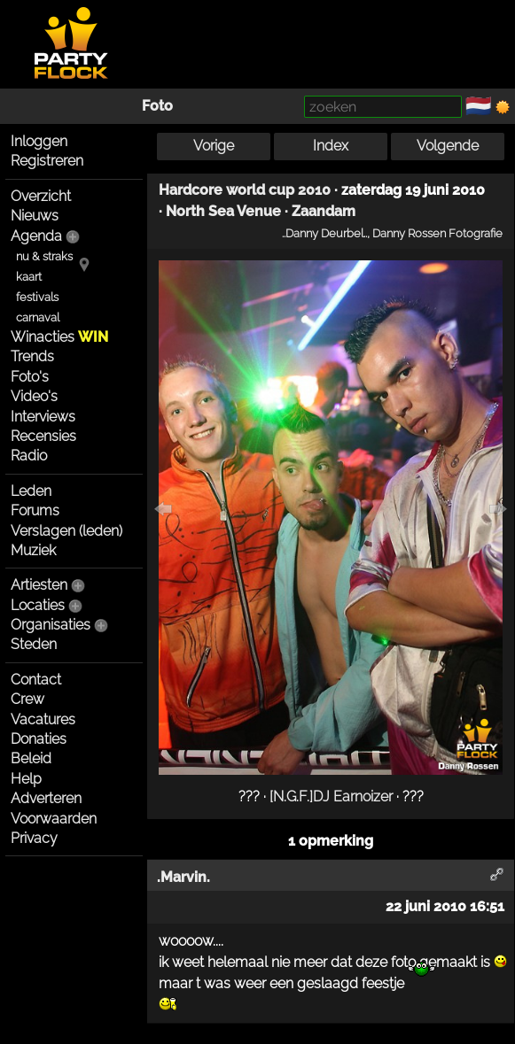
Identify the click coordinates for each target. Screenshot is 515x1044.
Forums (35, 510)
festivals (37, 297)
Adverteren (46, 798)
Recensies (43, 436)
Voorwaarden (54, 818)
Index (330, 145)
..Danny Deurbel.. (324, 233)
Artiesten (39, 584)
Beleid (31, 758)
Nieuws (35, 215)
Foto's (30, 376)
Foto (157, 105)
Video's (34, 396)
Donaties (38, 739)
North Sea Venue (223, 211)
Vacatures (43, 719)
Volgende (448, 145)
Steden (34, 644)
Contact (36, 679)
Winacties (59, 337)
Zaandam (323, 211)
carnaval (37, 317)
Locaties (38, 605)
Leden (31, 491)
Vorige (213, 145)
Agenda (36, 236)
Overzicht (41, 196)
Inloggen (39, 141)
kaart (29, 276)
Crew (27, 699)
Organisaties (50, 624)
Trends (32, 356)
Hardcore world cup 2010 (245, 190)
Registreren (47, 160)
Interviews (43, 416)
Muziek (33, 550)
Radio (29, 455)
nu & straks (44, 256)
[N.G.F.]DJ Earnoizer (331, 796)
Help (26, 778)
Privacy (34, 838)
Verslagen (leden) (66, 530)
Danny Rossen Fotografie (437, 233)
